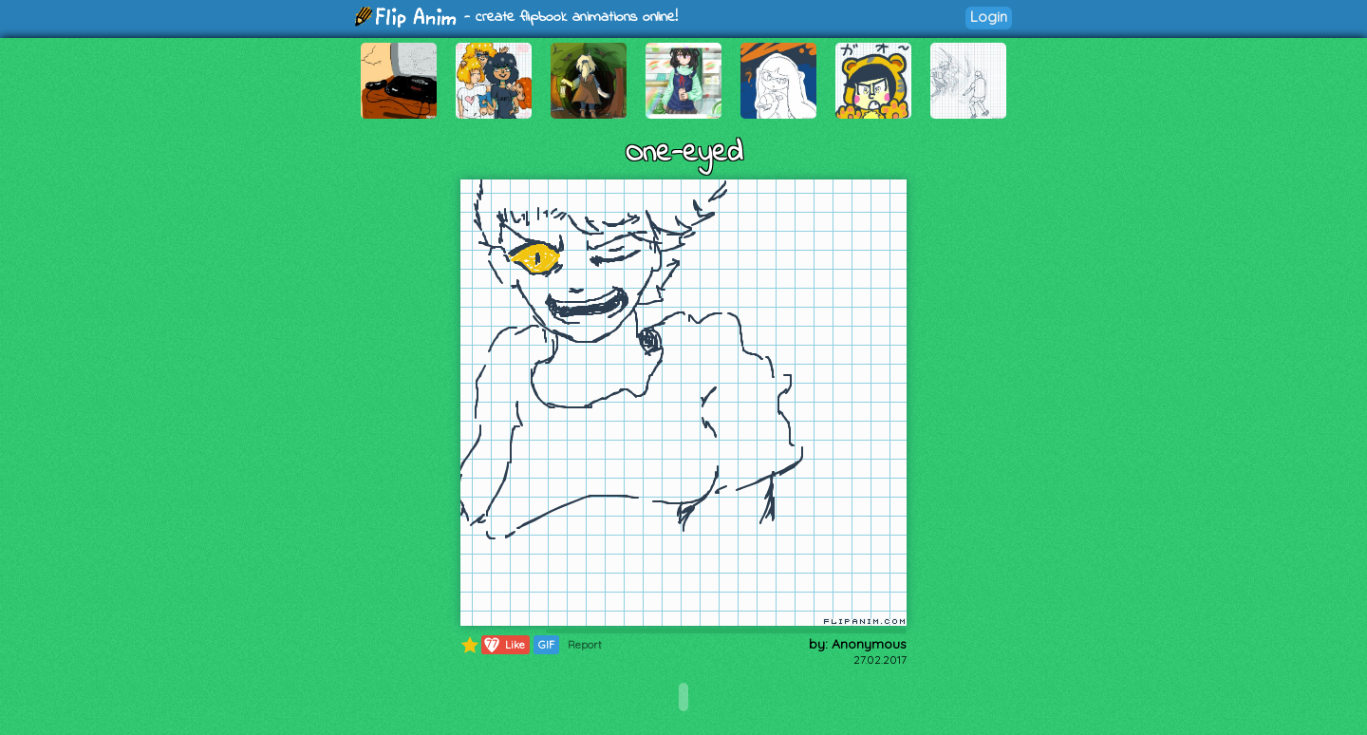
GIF (546, 644)
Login (988, 17)
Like (503, 644)
